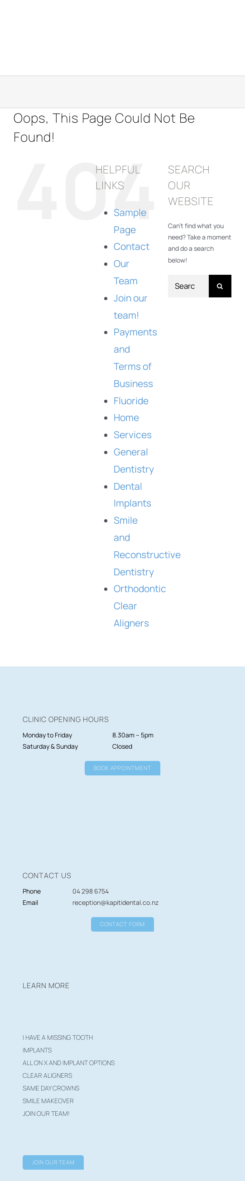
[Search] (220, 286)
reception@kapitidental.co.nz (115, 902)
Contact (131, 246)
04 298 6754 (90, 891)
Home (126, 417)
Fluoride (131, 400)
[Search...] (188, 286)
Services (133, 434)
